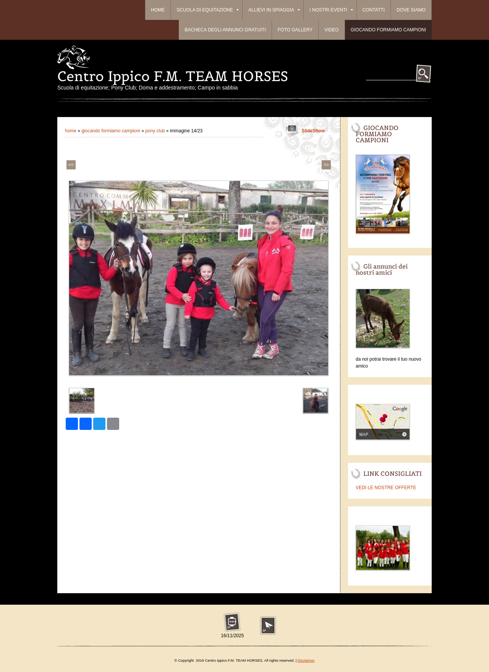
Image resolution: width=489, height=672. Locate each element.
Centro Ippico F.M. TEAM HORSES (172, 76)
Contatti (374, 10)
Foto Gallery (295, 30)
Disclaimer (306, 660)
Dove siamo (411, 10)
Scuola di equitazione (207, 10)
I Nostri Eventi (331, 10)
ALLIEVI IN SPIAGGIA (274, 10)
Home (158, 10)
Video (331, 30)
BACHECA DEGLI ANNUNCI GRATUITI (225, 30)
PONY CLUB (155, 130)
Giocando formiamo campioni (388, 30)
